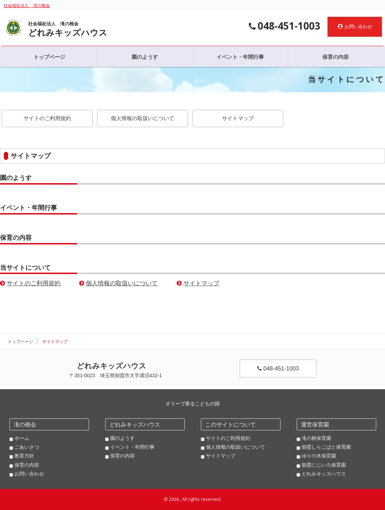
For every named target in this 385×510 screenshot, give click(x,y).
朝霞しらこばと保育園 (326, 447)
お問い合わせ (355, 26)
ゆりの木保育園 (319, 456)
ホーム (21, 438)
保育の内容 (16, 237)
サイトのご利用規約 (47, 118)
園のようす (16, 177)
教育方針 (24, 456)
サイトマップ (238, 118)
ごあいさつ (26, 447)
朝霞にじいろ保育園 (324, 465)
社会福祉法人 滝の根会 (27, 5)
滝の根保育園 (316, 438)
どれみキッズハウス (324, 474)
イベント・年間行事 (28, 207)
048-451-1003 (278, 368)
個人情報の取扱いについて (142, 118)
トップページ (20, 341)
